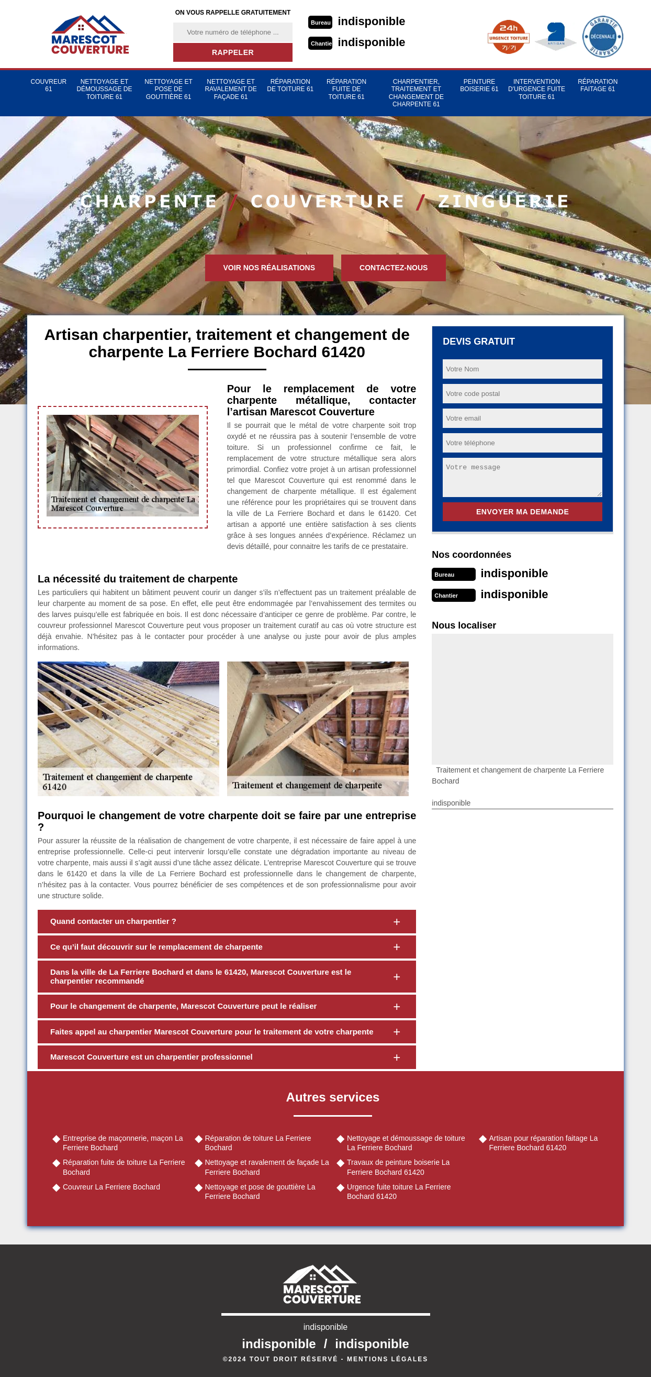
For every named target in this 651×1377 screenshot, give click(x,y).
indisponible (372, 21)
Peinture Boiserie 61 (479, 85)
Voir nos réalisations (269, 267)
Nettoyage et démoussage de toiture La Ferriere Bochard (406, 1143)
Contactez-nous (394, 267)
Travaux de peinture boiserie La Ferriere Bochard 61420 (398, 1167)
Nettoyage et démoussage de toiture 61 (104, 89)
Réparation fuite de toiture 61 (346, 89)
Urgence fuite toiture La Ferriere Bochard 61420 (399, 1191)
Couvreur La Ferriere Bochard (111, 1187)
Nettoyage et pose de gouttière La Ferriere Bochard (260, 1191)
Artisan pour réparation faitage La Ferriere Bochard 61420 (543, 1143)
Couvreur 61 (49, 85)
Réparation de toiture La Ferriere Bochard (258, 1143)
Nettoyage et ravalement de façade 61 (230, 89)
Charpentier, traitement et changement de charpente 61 (416, 93)
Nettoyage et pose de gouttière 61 (168, 89)
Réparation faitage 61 (598, 85)
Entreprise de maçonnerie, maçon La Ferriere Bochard (123, 1143)
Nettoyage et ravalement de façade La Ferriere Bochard (267, 1167)
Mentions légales (387, 1359)
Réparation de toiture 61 (290, 85)
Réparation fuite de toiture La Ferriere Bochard (124, 1167)
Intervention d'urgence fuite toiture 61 (536, 89)
